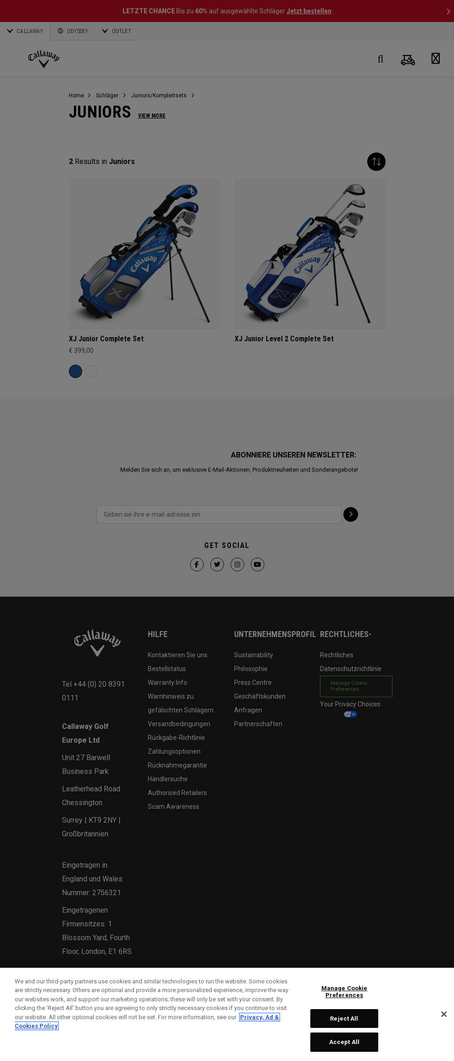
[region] (227, 1014)
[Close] (444, 1014)
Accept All (344, 1041)
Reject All (344, 1018)
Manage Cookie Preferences (344, 992)
